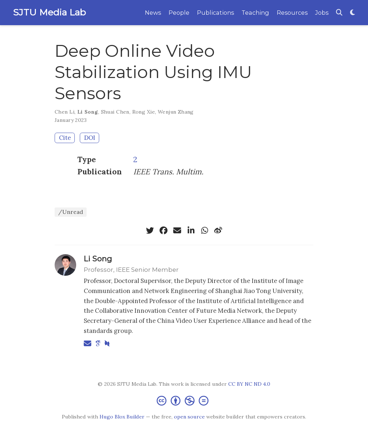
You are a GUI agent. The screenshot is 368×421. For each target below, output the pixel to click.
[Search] (339, 13)
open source (189, 416)
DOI (89, 138)
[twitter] (149, 230)
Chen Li (64, 112)
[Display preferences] (352, 13)
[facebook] (163, 230)
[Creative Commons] (184, 400)
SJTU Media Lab (49, 12)
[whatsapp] (204, 230)
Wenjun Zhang (176, 112)
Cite (65, 138)
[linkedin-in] (190, 230)
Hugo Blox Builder (122, 416)
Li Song (87, 112)
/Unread (70, 211)
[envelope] (177, 230)
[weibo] (218, 230)
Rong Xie (143, 112)
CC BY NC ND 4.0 (249, 384)
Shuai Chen (115, 112)
